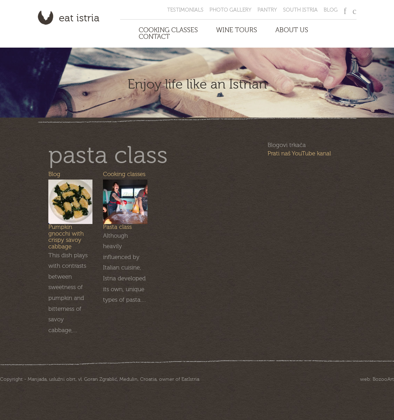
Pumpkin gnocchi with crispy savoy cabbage (66, 237)
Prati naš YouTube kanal (299, 153)
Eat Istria (79, 18)
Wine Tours (236, 30)
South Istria (300, 10)
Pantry (267, 10)
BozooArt (383, 379)
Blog (331, 10)
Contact (154, 37)
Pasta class (117, 227)
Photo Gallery (230, 10)
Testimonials (185, 10)
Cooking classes (124, 174)
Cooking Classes (168, 30)
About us (291, 30)
